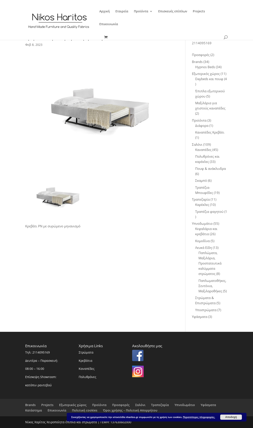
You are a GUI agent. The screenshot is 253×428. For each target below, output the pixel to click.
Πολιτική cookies (84, 410)
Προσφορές (121, 405)
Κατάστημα (33, 410)
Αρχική (104, 11)
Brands (30, 405)
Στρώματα (86, 352)
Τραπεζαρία (160, 405)
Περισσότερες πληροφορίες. (199, 417)
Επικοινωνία (108, 24)
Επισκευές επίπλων (172, 11)
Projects (199, 11)
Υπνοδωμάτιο (185, 405)
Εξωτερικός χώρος (73, 405)
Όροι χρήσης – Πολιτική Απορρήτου (130, 410)
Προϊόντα (141, 11)
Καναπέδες (87, 369)
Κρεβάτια (85, 361)
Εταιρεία (121, 11)
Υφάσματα (208, 405)
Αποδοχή (231, 417)
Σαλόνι (140, 405)
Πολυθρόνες (87, 377)
